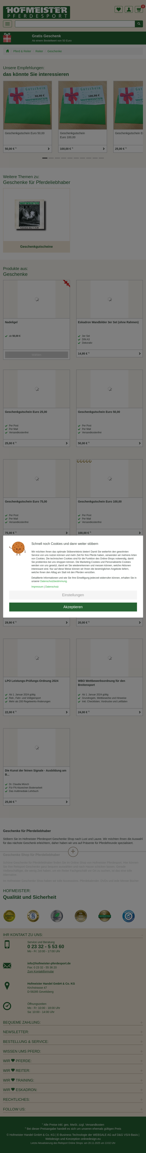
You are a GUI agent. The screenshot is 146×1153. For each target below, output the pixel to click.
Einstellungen (73, 595)
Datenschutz (52, 586)
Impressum (37, 586)
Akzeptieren (73, 607)
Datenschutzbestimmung (53, 581)
